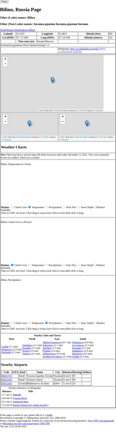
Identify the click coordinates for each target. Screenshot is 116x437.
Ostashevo (27, 345)
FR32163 (6, 383)
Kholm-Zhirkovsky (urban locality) (30, 405)
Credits (48, 415)
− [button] (5, 64)
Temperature (38, 207)
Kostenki (76, 348)
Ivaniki (75, 356)
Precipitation (55, 207)
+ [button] (5, 59)
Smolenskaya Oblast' (24, 30)
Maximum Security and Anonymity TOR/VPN (26, 423)
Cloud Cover (20, 207)
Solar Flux (71, 207)
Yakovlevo (48, 345)
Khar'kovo (77, 353)
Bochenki (6, 352)
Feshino (47, 351)
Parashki (26, 348)
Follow (4, 1)
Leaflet (41, 110)
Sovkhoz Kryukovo (52, 356)
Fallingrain (99, 110)
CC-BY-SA (81, 110)
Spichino (47, 348)
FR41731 (6, 376)
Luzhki (4, 346)
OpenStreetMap (61, 110)
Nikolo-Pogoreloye (52, 342)
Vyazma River (20, 398)
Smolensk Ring (20, 401)
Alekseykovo (49, 353)
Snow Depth (87, 207)
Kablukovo (77, 351)
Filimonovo (78, 342)
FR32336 (6, 379)
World (3, 30)
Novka (25, 351)
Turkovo (26, 353)
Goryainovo (78, 345)
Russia (10, 30)
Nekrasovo (6, 349)
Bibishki (17, 394)
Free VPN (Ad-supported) (101, 420)
